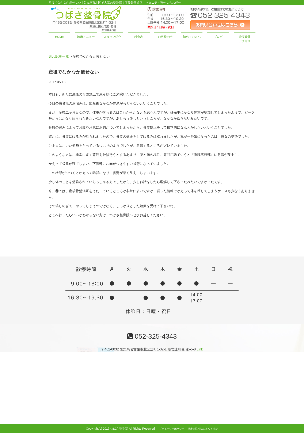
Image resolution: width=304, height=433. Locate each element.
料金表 (138, 36)
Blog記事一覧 (59, 56)
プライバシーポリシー (171, 428)
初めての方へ (192, 36)
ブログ (218, 36)
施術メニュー (86, 36)
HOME (59, 36)
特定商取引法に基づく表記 (203, 428)
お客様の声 (165, 36)
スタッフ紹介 (112, 36)
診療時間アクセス (245, 39)
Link (200, 349)
